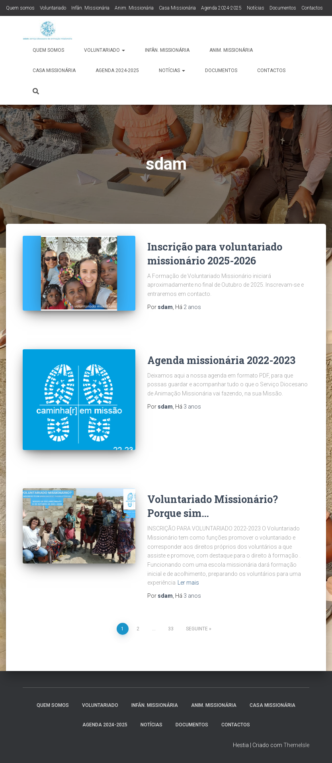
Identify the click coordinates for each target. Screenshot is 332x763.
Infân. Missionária (90, 8)
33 (171, 629)
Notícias (255, 8)
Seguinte (197, 629)
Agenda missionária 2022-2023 (221, 360)
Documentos (283, 8)
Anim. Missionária (134, 8)
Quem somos (20, 8)
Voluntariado (53, 8)
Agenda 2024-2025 (221, 8)
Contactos (312, 8)
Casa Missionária (177, 8)
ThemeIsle (296, 745)
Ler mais (188, 582)
